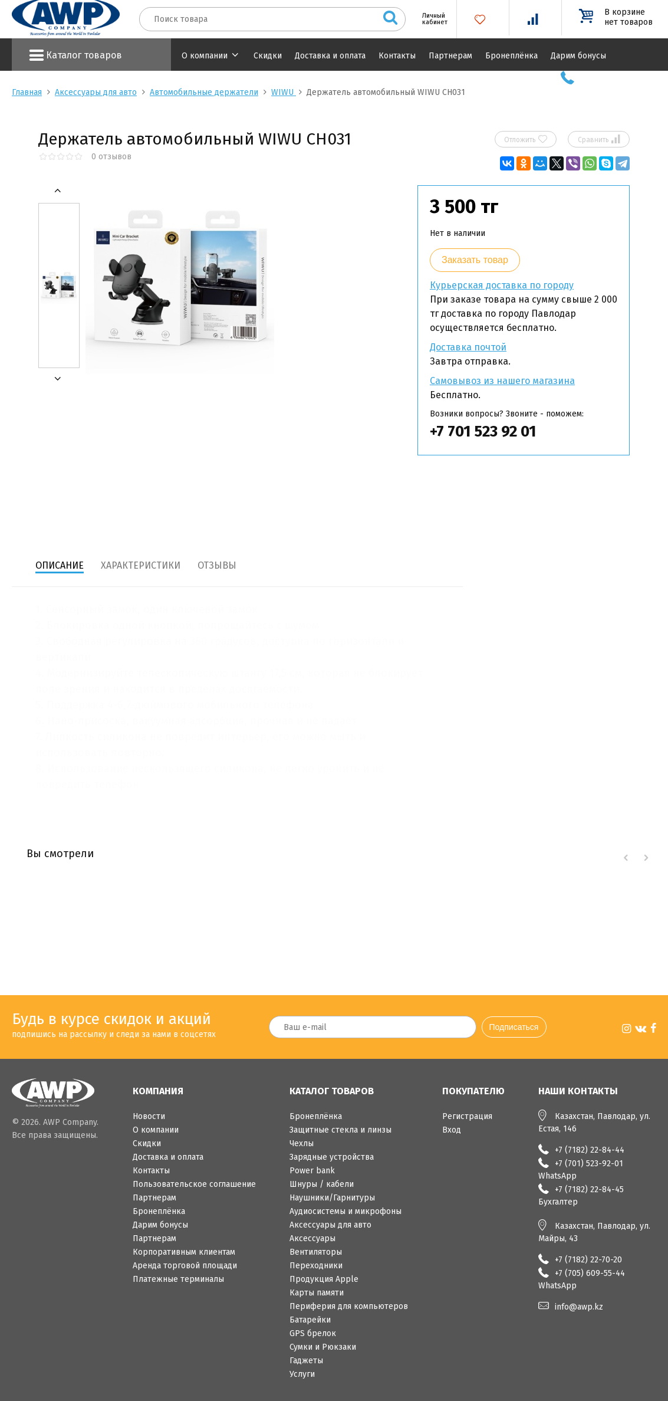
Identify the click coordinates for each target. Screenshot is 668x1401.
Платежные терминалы (178, 1279)
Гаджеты (306, 1361)
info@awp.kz (579, 1307)
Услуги (302, 1374)
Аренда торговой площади (185, 1266)
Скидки (268, 56)
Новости (149, 1116)
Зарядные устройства (331, 1157)
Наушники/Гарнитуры (332, 1198)
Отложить (525, 139)
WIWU (283, 92)
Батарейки (310, 1320)
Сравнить (599, 139)
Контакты (397, 56)
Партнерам (450, 56)
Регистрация (467, 1116)
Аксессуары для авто (96, 92)
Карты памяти (316, 1293)
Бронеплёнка (511, 56)
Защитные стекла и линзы (340, 1130)
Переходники (316, 1266)
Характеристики (140, 565)
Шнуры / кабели (321, 1184)
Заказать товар (475, 260)
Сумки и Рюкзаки (322, 1347)
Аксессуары (312, 1238)
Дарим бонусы (578, 56)
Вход (451, 1130)
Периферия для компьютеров (348, 1306)
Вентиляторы (315, 1252)
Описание (59, 565)
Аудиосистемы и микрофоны (345, 1211)
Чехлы (301, 1143)
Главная (27, 92)
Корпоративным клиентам (184, 1252)
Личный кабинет (430, 18)
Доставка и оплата (330, 56)
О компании (205, 56)
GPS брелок (312, 1333)
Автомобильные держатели (204, 92)
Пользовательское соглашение (194, 1184)
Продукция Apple (323, 1279)
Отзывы (217, 565)
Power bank (312, 1171)
